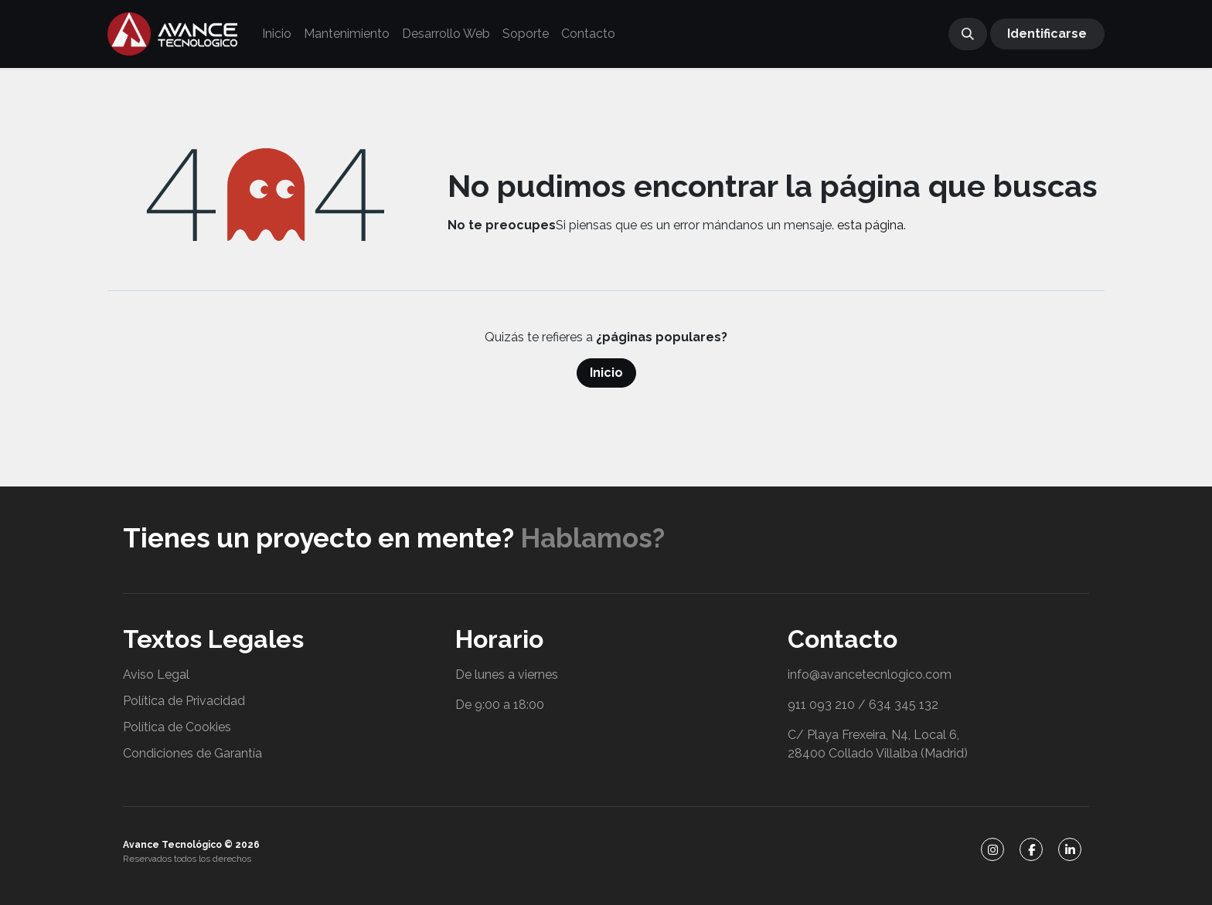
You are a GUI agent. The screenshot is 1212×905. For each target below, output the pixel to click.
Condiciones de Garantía (192, 753)
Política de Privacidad (184, 700)
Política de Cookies (177, 727)
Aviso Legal (156, 674)
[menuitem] (277, 34)
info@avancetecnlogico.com (870, 674)
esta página (870, 225)
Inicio (606, 372)
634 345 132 (903, 704)
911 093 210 (821, 704)
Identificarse (1047, 33)
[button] (967, 34)
